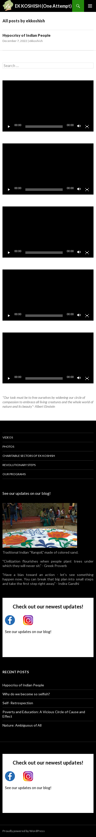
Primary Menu (90, 6)
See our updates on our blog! (26, 493)
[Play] (8, 126)
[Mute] (79, 126)
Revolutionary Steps (19, 465)
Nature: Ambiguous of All (22, 725)
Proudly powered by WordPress (23, 831)
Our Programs (14, 474)
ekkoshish (36, 41)
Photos (8, 446)
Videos (7, 437)
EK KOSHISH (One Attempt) (43, 6)
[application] (48, 106)
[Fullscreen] (87, 126)
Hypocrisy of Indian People (26, 35)
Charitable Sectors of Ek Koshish (28, 456)
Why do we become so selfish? (26, 694)
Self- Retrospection (17, 703)
